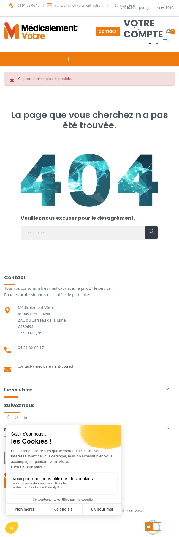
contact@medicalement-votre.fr (46, 366)
